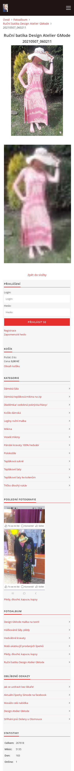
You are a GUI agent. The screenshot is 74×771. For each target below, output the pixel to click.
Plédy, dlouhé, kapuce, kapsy (20, 599)
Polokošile (10, 453)
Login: (7, 292)
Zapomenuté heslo (15, 334)
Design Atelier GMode (16, 711)
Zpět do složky (37, 275)
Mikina (8, 429)
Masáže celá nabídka (16, 703)
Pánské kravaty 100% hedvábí (21, 445)
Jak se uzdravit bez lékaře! (19, 687)
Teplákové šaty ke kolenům (20, 477)
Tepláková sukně (13, 461)
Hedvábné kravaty (15, 638)
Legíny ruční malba (15, 421)
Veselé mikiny (12, 437)
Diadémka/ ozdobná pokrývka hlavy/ (25, 404)
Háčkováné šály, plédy (17, 630)
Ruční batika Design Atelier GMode (26, 23)
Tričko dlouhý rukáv (15, 485)
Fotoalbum (20, 19)
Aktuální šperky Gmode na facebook (25, 695)
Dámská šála (11, 388)
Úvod (6, 19)
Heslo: (7, 305)
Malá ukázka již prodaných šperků (24, 646)
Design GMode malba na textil (21, 622)
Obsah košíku (12, 366)
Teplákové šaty (12, 469)
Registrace (10, 330)
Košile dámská (12, 413)
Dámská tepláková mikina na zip (23, 396)
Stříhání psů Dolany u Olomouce (23, 719)
